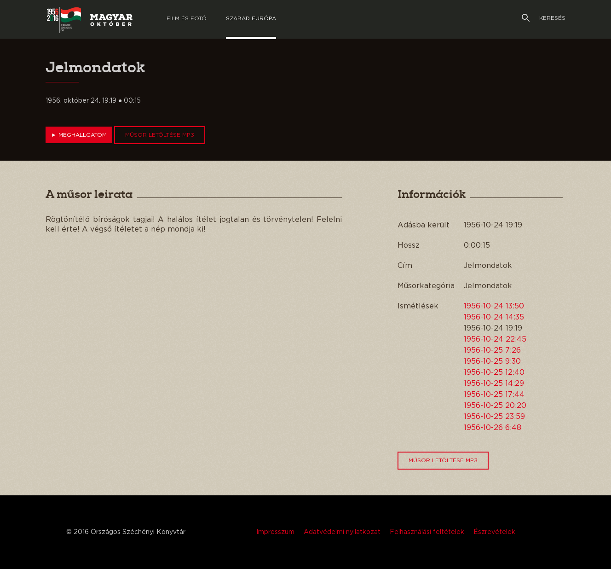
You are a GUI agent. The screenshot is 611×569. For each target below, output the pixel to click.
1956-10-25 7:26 (492, 350)
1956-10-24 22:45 (495, 339)
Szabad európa (251, 18)
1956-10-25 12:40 (494, 372)
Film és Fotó (187, 18)
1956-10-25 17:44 (494, 394)
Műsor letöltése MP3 (159, 135)
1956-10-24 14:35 (494, 317)
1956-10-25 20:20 (495, 405)
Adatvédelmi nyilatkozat (342, 532)
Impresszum (275, 532)
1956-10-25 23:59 (494, 416)
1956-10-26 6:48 (492, 427)
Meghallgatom (79, 135)
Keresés (543, 18)
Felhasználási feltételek (427, 532)
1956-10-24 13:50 (494, 306)
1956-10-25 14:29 (494, 383)
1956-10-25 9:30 (492, 361)
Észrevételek (494, 532)
